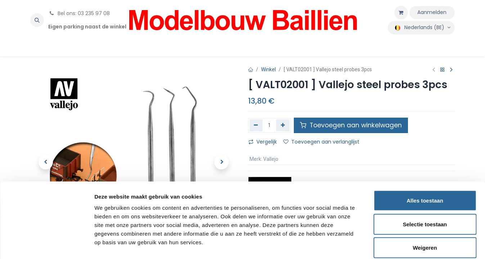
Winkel (268, 69)
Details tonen (389, 245)
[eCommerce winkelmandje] (401, 12)
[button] (37, 20)
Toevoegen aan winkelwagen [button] (351, 125)
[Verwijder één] (256, 125)
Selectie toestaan (425, 188)
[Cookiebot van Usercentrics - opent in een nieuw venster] (46, 245)
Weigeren (425, 212)
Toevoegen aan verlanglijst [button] (321, 141)
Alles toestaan (425, 165)
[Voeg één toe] (282, 125)
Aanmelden (431, 12)
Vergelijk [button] (262, 141)
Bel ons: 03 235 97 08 (79, 13)
